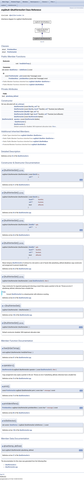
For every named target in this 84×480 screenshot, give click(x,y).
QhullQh (27, 111)
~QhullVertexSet (19, 122)
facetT (36, 109)
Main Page (5, 2)
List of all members (78, 8)
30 (13, 212)
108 (14, 430)
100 (14, 315)
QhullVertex (13, 70)
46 (13, 269)
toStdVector (23, 70)
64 (13, 298)
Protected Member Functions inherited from (24, 144)
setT (35, 106)
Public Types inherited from (22, 135)
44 (13, 235)
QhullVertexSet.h (16, 15)
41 (13, 185)
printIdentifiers (24, 78)
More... (54, 126)
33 (12, 156)
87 (13, 357)
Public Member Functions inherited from (26, 81)
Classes (45, 2)
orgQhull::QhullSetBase (36, 84)
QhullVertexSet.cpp (25, 212)
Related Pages (15, 2)
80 (13, 413)
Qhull (30, 106)
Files (53, 2)
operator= (17, 119)
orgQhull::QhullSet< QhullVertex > (39, 81)
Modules (25, 2)
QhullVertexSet (12, 5)
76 (13, 378)
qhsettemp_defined (12, 96)
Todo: (4, 292)
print (20, 76)
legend (42, 41)
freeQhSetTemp (24, 63)
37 (13, 455)
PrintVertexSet (12, 52)
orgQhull (3, 5)
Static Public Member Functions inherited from (28, 138)
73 (13, 395)
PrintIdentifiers (12, 49)
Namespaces (35, 2)
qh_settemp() (20, 104)
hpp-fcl (2, 474)
